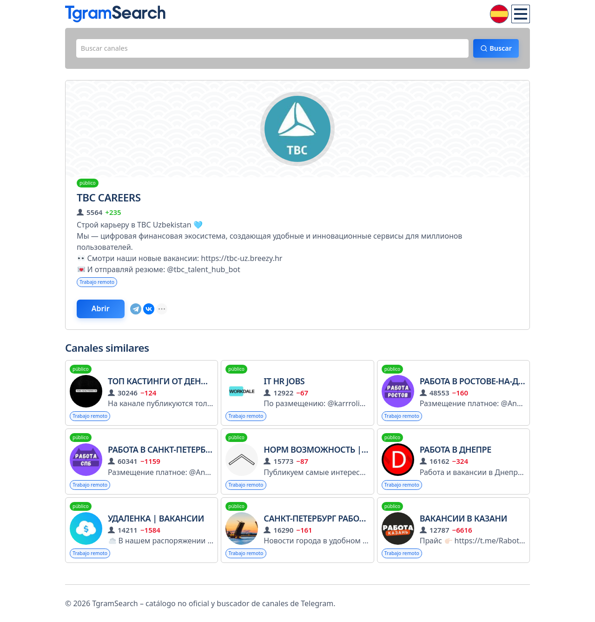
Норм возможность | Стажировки (342, 457)
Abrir (109, 314)
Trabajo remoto (100, 285)
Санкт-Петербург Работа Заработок (340, 527)
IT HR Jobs (284, 387)
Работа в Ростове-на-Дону (478, 387)
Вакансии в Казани (463, 527)
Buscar (495, 50)
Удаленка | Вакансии (156, 527)
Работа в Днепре (455, 457)
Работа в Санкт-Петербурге (166, 457)
